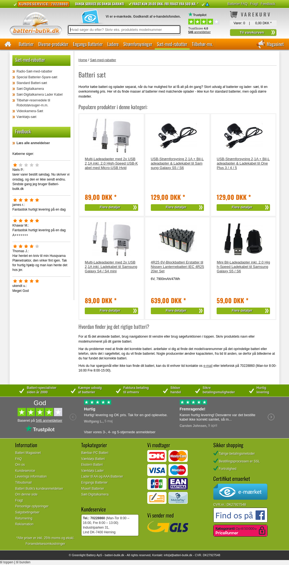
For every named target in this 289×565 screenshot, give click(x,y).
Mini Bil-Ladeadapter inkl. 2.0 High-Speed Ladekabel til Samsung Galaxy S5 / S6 (243, 266)
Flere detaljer (110, 207)
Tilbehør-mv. (202, 44)
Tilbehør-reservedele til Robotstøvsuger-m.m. (33, 102)
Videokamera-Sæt (30, 111)
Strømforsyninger (137, 44)
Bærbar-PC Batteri (94, 453)
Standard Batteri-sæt (32, 83)
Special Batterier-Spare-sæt (37, 77)
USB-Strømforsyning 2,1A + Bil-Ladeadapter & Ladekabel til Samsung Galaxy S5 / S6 (177, 163)
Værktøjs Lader (92, 471)
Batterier (26, 44)
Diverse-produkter (53, 44)
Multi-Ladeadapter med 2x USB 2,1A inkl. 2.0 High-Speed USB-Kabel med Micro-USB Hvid (111, 163)
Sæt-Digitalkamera (30, 89)
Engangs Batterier (88, 44)
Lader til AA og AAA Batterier (102, 476)
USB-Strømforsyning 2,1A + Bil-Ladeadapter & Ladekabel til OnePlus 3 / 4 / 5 (243, 163)
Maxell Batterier (92, 489)
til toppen (6, 562)
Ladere (113, 44)
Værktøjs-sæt (26, 117)
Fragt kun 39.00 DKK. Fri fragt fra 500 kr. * (165, 3)
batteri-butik (112, 555)
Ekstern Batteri (92, 465)
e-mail (207, 366)
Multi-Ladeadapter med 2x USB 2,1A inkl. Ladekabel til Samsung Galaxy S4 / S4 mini (111, 266)
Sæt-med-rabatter (172, 44)
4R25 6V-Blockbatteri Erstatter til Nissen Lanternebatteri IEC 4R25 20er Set (177, 266)
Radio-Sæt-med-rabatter (34, 71)
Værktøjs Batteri (93, 459)
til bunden (23, 562)
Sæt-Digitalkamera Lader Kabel (39, 94)
